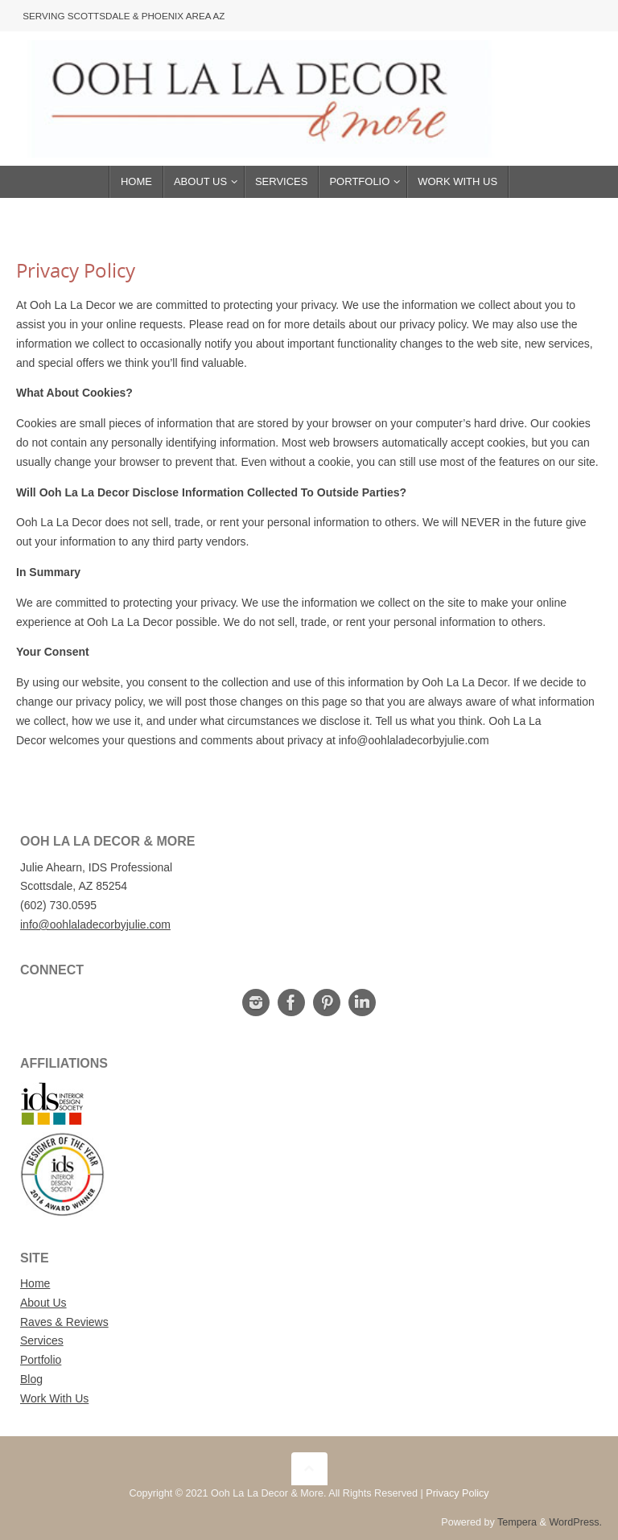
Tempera (517, 1522)
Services (42, 1340)
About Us (43, 1302)
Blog (31, 1379)
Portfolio (40, 1359)
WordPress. (575, 1522)
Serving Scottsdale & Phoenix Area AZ (126, 15)
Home (35, 1283)
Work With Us (54, 1398)
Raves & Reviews (64, 1322)
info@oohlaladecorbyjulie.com (95, 924)
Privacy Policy (457, 1493)
